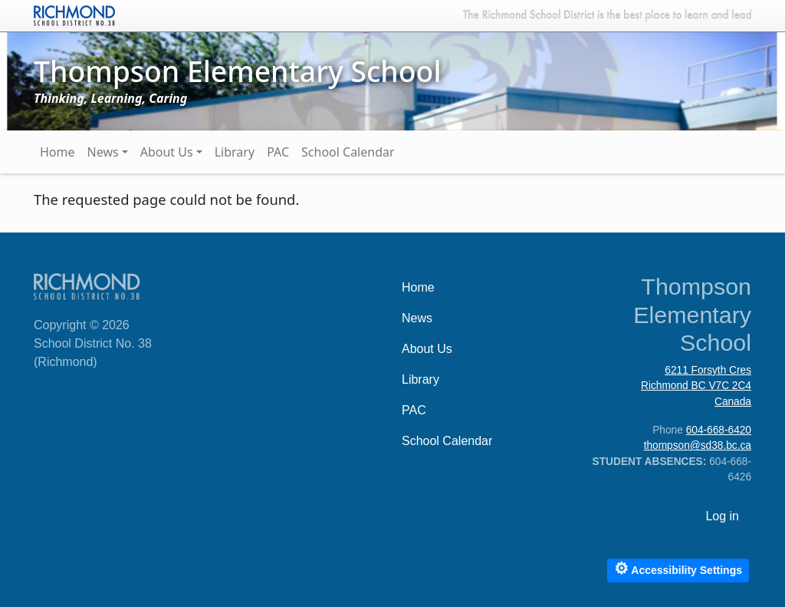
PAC (278, 152)
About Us (166, 152)
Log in (722, 516)
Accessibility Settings (678, 568)
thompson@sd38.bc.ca (697, 445)
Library (235, 152)
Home (57, 152)
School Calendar (348, 152)
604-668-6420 (718, 430)
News (103, 152)
